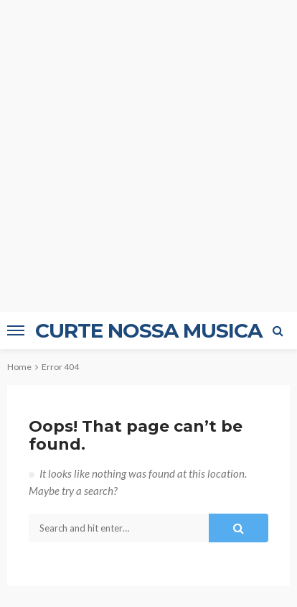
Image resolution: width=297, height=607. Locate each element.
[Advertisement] (148, 156)
